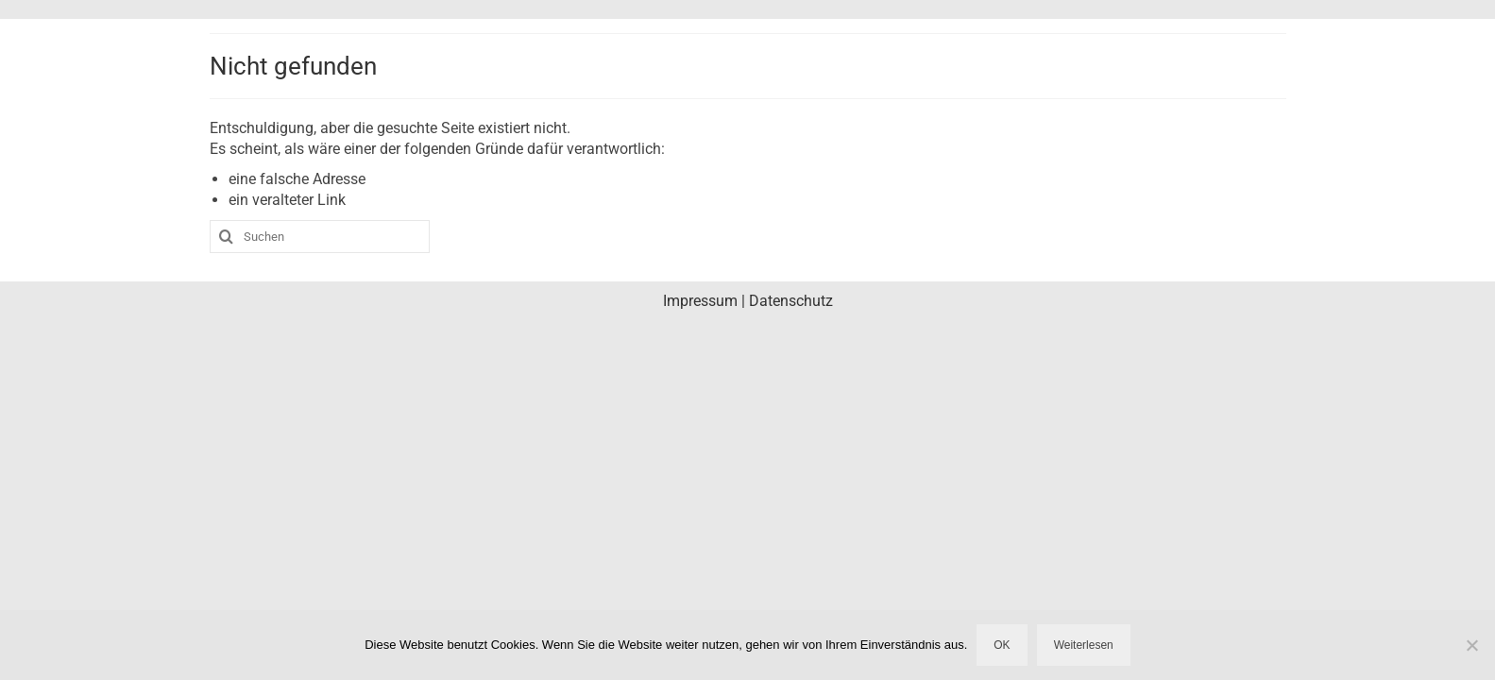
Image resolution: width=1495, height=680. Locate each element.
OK (1002, 645)
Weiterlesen (1083, 645)
